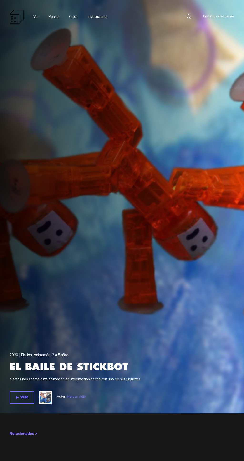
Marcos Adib (76, 396)
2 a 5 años (60, 355)
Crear (73, 16)
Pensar (54, 16)
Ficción (26, 355)
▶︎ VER (22, 397)
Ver (36, 16)
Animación (42, 355)
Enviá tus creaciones (215, 16)
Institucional (97, 16)
